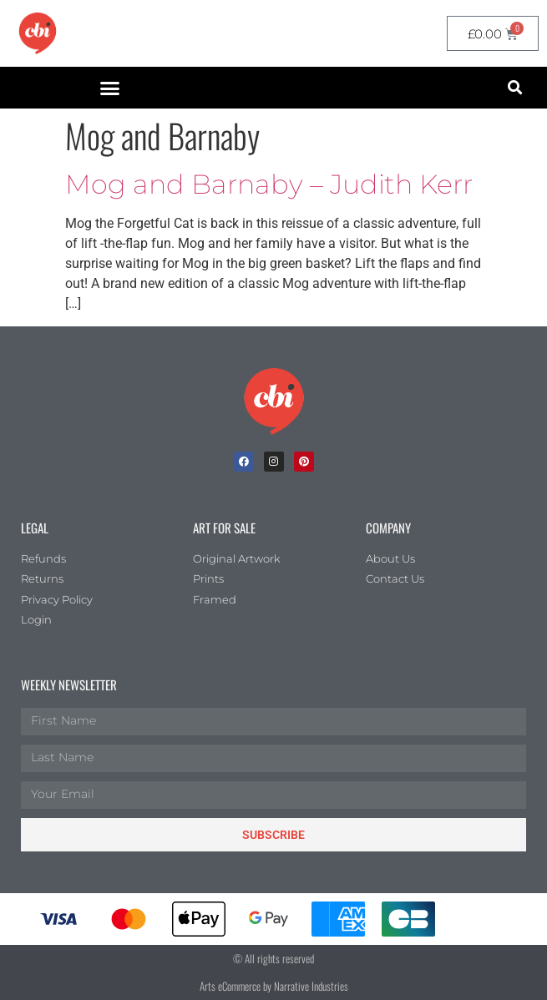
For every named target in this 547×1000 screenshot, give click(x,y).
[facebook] (244, 462)
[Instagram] (274, 462)
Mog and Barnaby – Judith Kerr (269, 184)
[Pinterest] (304, 462)
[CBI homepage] (37, 33)
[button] (109, 88)
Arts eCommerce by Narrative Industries (274, 985)
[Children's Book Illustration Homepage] (274, 401)
